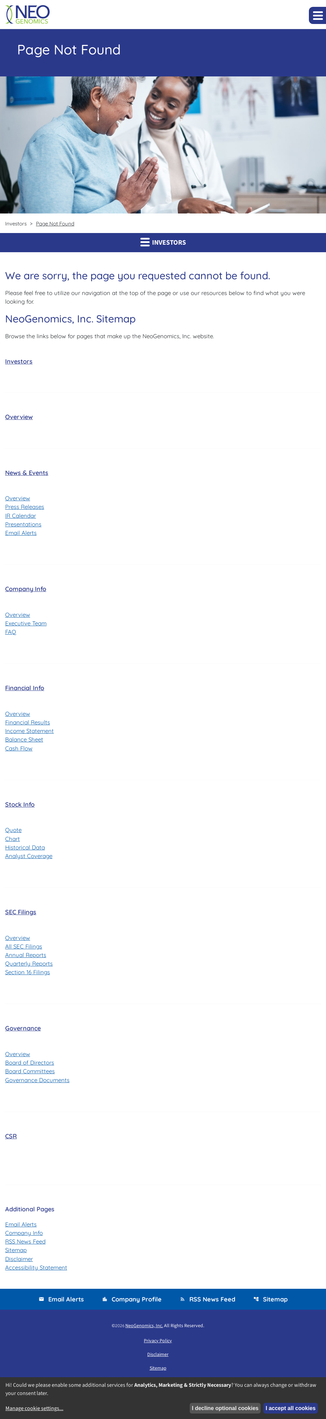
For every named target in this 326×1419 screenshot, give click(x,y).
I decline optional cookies (225, 1408)
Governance (23, 1031)
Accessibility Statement (37, 1271)
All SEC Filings (24, 948)
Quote (13, 831)
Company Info (25, 590)
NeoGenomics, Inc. (144, 1329)
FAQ (10, 632)
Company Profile (132, 1303)
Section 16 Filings (28, 974)
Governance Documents (38, 1083)
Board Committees (31, 1074)
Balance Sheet (25, 741)
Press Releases (25, 507)
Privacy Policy (158, 1344)
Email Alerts (21, 533)
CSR (11, 1139)
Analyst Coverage (29, 857)
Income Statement (30, 732)
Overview (19, 417)
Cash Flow (19, 749)
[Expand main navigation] (317, 15)
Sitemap (16, 1253)
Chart (12, 840)
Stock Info (20, 806)
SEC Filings (20, 914)
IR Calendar (21, 515)
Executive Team (26, 624)
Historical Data (25, 849)
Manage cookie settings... (34, 1408)
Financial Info (24, 689)
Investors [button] (163, 242)
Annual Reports (26, 957)
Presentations (23, 524)
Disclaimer (19, 1262)
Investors (19, 362)
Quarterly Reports (29, 966)
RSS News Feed (26, 1244)
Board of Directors (30, 1065)
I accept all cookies (291, 1408)
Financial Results (28, 723)
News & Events (26, 473)
